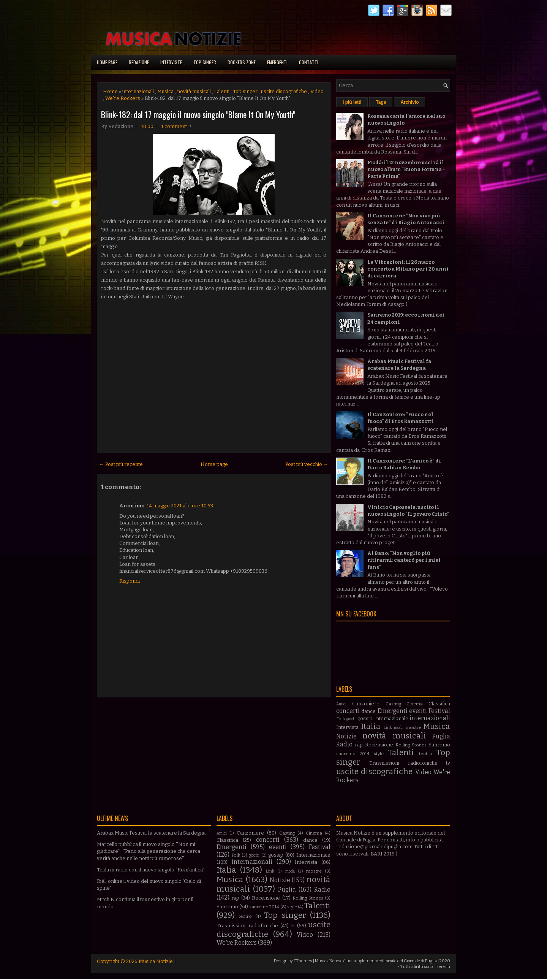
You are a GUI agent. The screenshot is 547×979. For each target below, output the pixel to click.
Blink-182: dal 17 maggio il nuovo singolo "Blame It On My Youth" (198, 114)
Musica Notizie (156, 961)
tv (448, 763)
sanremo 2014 (353, 753)
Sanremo (439, 745)
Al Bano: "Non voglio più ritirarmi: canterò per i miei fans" (404, 560)
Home (110, 91)
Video (317, 91)
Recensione (379, 745)
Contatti (308, 62)
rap (359, 745)
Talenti (221, 91)
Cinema (414, 704)
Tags (381, 102)
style (379, 753)
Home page (107, 62)
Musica (165, 91)
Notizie (346, 736)
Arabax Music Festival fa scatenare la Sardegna (151, 833)
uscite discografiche (284, 91)
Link (388, 727)
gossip (365, 718)
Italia (371, 726)
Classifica (439, 704)
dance (368, 711)
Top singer (204, 62)
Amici (341, 704)
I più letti (352, 102)
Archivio (409, 102)
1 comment (174, 126)
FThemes (303, 960)
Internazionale (391, 718)
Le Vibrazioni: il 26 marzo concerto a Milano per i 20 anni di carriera (408, 269)
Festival (439, 710)
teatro (425, 753)
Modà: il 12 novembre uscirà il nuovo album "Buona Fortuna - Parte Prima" (406, 169)
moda (398, 727)
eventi (418, 710)
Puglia (441, 736)
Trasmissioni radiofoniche (403, 763)
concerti (348, 710)
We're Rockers (122, 98)
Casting (393, 704)
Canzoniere (365, 704)
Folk (340, 718)
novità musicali (194, 91)
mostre (413, 727)
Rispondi (129, 581)
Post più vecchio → (306, 464)
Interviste (171, 62)
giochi (351, 718)
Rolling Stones (411, 745)
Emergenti (277, 62)
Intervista (347, 727)
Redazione (139, 62)
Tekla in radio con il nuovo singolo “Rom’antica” (150, 870)
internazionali (138, 91)
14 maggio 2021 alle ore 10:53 (180, 506)
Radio (344, 744)
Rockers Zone (242, 62)
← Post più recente (121, 464)
